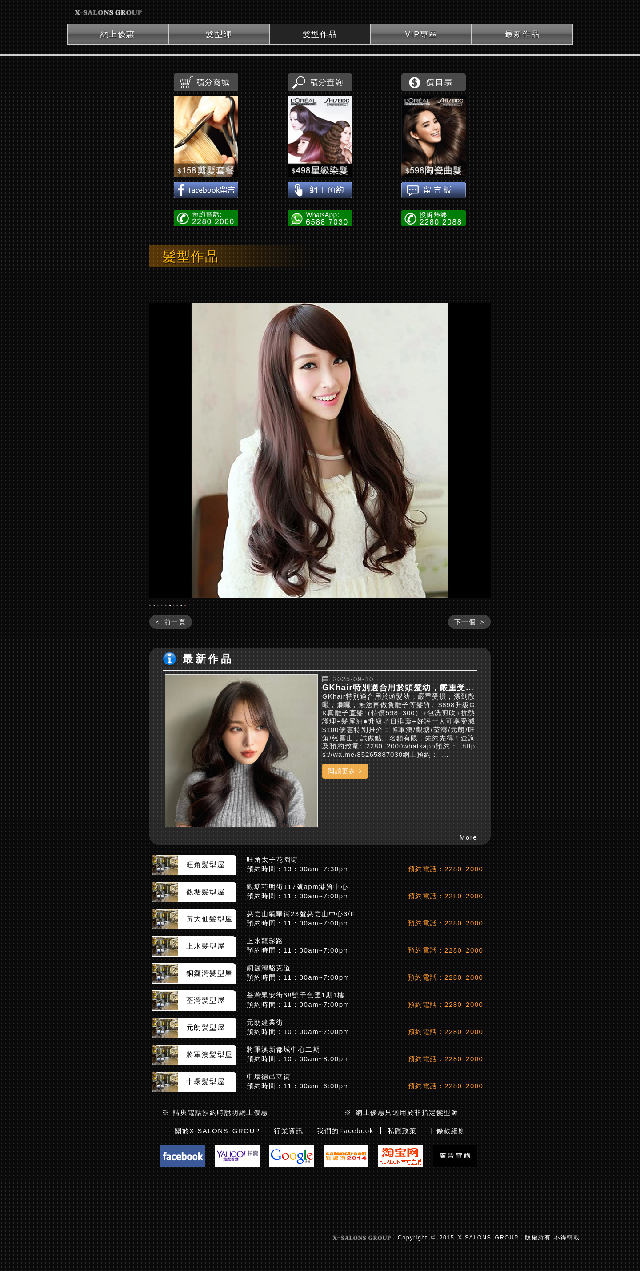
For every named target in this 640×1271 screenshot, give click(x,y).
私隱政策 (402, 1201)
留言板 (433, 190)
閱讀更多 (345, 841)
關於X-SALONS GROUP (217, 1201)
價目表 (433, 82)
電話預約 (206, 217)
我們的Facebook (345, 1201)
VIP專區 (421, 34)
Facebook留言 (206, 190)
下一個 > (469, 692)
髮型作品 (320, 34)
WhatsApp (320, 217)
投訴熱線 (433, 217)
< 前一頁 (171, 692)
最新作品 (522, 34)
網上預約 (320, 190)
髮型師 (219, 34)
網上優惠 (117, 34)
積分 (206, 82)
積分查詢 (320, 82)
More (468, 908)
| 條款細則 (448, 1201)
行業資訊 (288, 1201)
